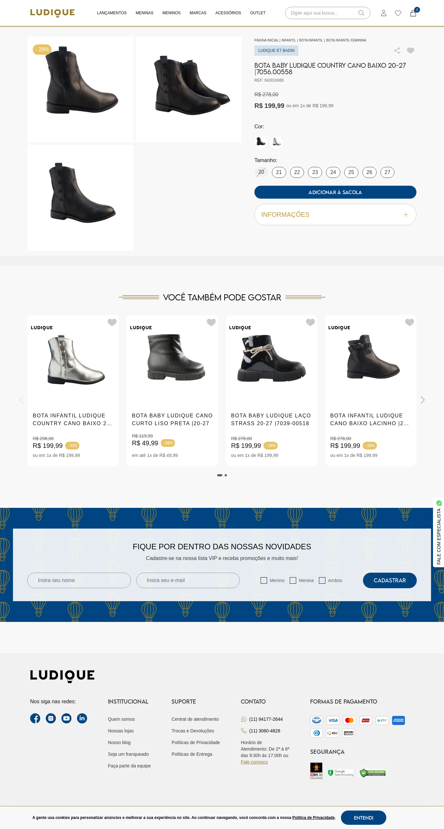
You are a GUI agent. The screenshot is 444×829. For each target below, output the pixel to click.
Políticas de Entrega (191, 754)
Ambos (335, 580)
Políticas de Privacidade (195, 742)
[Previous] (21, 400)
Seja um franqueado (128, 754)
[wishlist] (397, 13)
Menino (277, 580)
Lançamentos (112, 13)
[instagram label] (51, 718)
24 (333, 172)
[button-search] (361, 13)
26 (369, 172)
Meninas (145, 13)
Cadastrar (390, 580)
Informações (335, 214)
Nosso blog (119, 742)
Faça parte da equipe (129, 765)
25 (351, 172)
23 (315, 172)
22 (297, 172)
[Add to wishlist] (410, 50)
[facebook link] (35, 718)
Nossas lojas (121, 730)
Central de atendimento (195, 719)
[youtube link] (66, 718)
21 (279, 172)
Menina (306, 580)
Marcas (198, 13)
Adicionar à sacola (335, 192)
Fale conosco (254, 762)
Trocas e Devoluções (192, 730)
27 (388, 172)
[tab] (219, 475)
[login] (384, 13)
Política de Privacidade (313, 817)
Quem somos (121, 719)
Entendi (363, 818)
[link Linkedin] (82, 718)
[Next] (422, 400)
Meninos (171, 13)
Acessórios (228, 13)
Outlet (257, 13)
